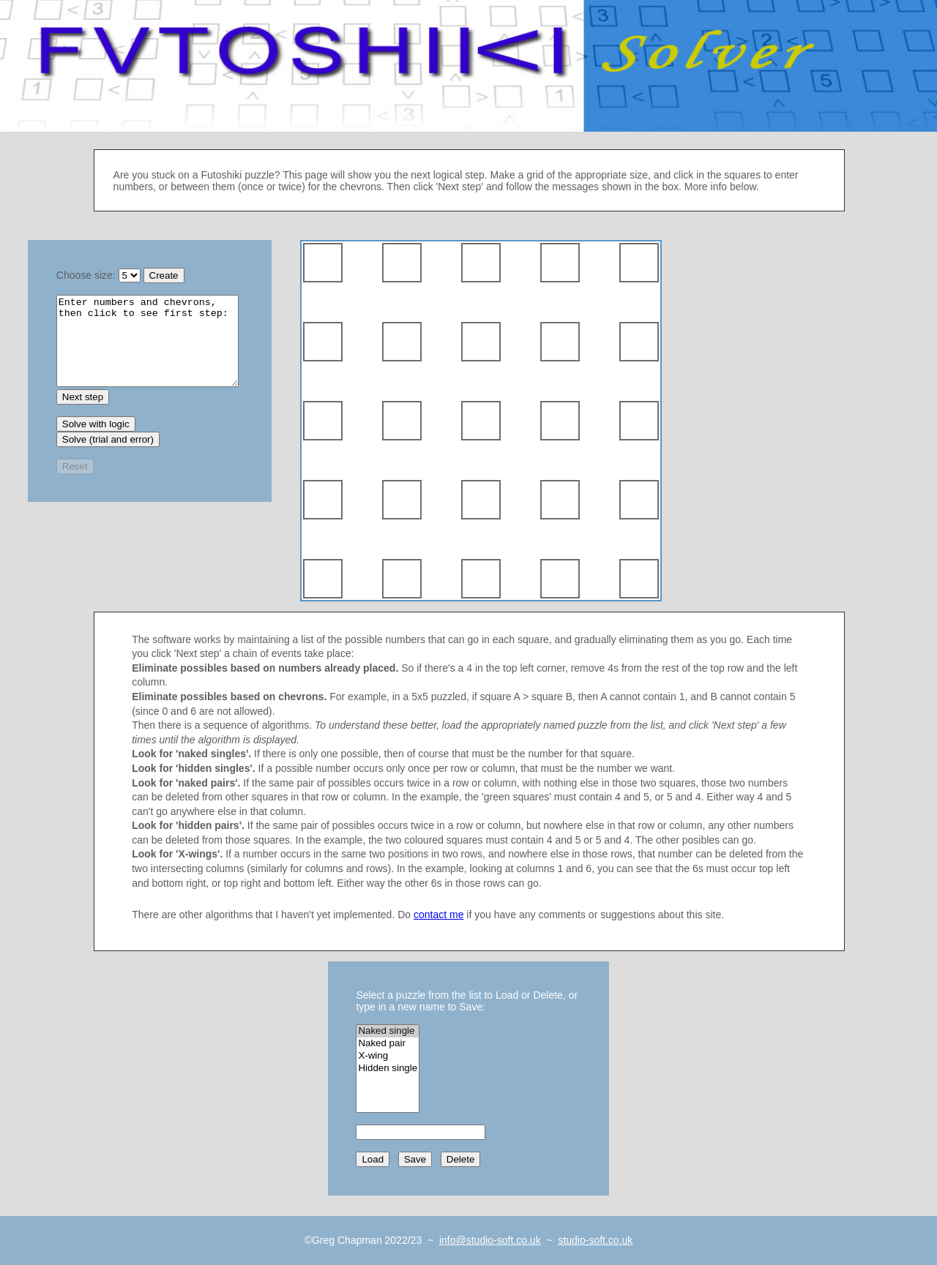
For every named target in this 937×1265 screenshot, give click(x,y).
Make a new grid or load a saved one (147, 350)
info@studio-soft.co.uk (490, 1240)
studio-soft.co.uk (595, 1240)
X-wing (387, 1056)
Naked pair (387, 1043)
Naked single (387, 1031)
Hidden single (387, 1068)
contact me (438, 914)
